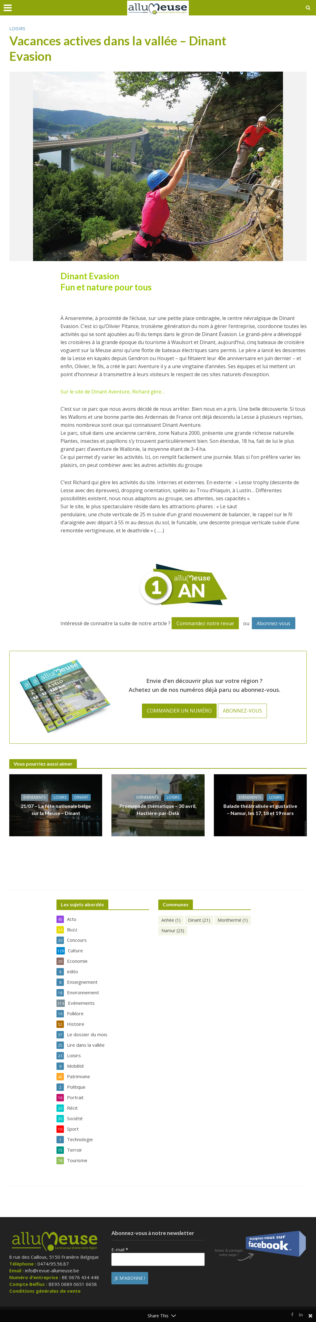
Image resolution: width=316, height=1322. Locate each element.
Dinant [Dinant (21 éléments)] (199, 920)
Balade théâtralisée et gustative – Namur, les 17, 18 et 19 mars (260, 809)
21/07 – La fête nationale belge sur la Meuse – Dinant (56, 809)
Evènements (34, 797)
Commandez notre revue (205, 623)
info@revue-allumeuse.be (52, 1270)
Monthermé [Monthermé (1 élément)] (233, 920)
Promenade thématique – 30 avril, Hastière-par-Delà (158, 809)
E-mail (119, 1249)
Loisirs (17, 28)
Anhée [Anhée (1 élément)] (171, 920)
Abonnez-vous (273, 623)
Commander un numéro (179, 710)
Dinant (81, 797)
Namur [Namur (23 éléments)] (172, 930)
